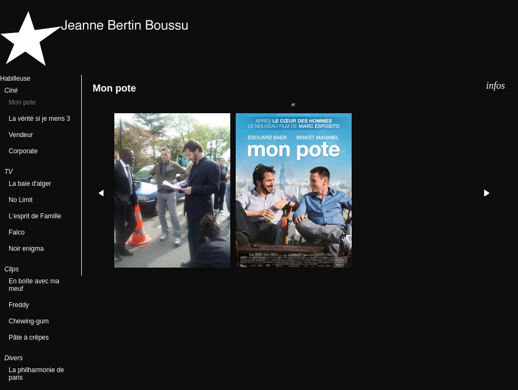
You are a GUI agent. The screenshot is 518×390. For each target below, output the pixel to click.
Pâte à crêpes (29, 337)
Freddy (19, 305)
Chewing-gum (29, 321)
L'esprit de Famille (35, 216)
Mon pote (22, 102)
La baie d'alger (30, 183)
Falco (16, 232)
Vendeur (21, 135)
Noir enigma (26, 248)
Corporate (23, 151)
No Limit (21, 200)
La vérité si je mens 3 (39, 118)
